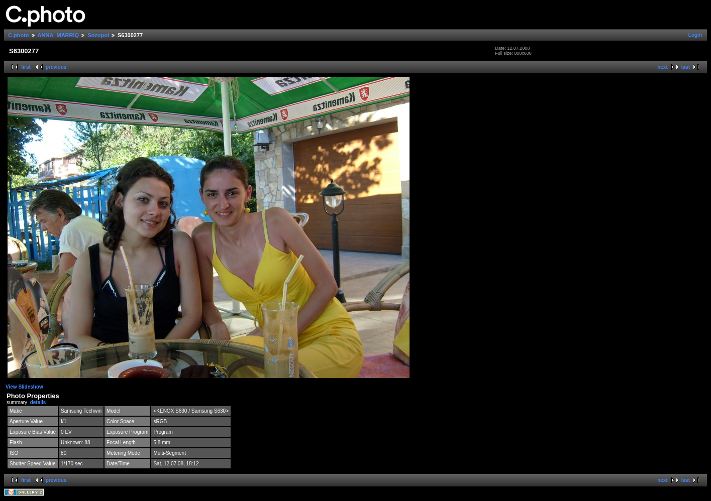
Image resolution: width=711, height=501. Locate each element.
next (662, 67)
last (685, 67)
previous (56, 67)
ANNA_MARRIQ (58, 35)
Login (695, 35)
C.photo (18, 35)
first (26, 67)
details (38, 402)
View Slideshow (24, 387)
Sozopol (98, 35)
